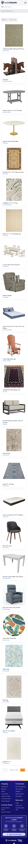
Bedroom (3, 789)
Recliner (7, 295)
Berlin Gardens (7, 112)
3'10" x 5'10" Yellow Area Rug (13, 172)
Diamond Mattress (8, 330)
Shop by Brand (5, 801)
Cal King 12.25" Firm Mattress (13, 515)
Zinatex (5, 391)
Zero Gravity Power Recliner (11, 607)
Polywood (6, 266)
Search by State (5, 812)
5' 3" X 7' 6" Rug (10, 203)
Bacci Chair (7, 546)
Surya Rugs (6, 455)
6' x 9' (7, 762)
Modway (6, 143)
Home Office (4, 794)
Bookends (5, 80)
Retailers (18, 791)
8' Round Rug (9, 638)
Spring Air (6, 516)
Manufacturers (20, 794)
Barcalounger (7, 609)
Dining (3, 791)
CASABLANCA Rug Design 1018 (11, 390)
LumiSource (6, 547)
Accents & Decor (6, 799)
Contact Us (19, 805)
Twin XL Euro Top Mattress (13, 327)
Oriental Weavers (8, 204)
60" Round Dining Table (10, 141)
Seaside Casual (7, 578)
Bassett (5, 424)
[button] (26, 2)
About (17, 803)
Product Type (12, 20)
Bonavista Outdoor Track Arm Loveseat (13, 421)
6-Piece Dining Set (11, 265)
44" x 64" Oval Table (12, 110)
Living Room (4, 787)
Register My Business (14, 834)
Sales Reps (19, 796)
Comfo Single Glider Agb (9, 359)
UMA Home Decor (8, 81)
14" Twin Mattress (9, 731)
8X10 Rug (13, 49)
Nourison (6, 174)
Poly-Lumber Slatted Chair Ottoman (13, 577)
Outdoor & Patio (5, 796)
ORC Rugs (6, 50)
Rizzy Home (6, 640)
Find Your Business (21, 787)
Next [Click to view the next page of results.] (22, 770)
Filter (4, 20)
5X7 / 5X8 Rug (8, 484)
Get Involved (19, 789)
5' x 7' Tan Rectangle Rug (12, 234)
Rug (6, 453)
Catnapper (6, 297)
